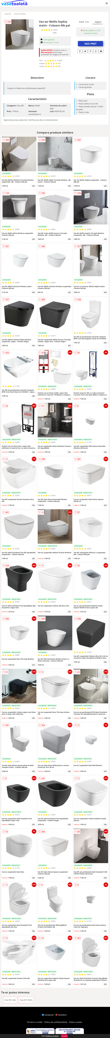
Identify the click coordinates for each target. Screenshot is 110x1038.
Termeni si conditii (35, 1022)
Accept (64, 1036)
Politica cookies (75, 1022)
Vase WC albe (10, 1000)
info (33, 186)
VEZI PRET (90, 43)
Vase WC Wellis (20, 14)
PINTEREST (61, 1015)
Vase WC (8, 14)
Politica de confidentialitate (55, 1022)
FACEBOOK (48, 1015)
